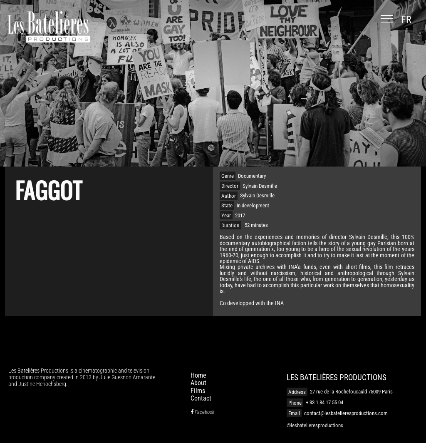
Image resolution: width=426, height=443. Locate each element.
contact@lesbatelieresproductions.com (346, 413)
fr (406, 19)
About (198, 383)
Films (198, 391)
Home (198, 375)
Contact (201, 398)
